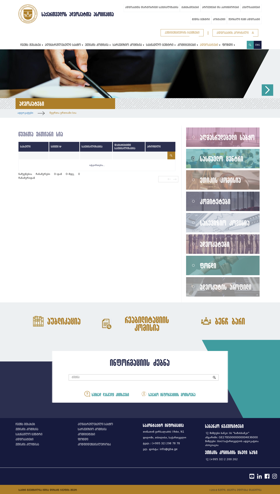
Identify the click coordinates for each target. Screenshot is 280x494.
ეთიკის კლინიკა (27, 444)
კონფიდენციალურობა (94, 444)
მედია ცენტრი (201, 19)
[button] (267, 90)
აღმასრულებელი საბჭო (63, 45)
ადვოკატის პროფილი (226, 287)
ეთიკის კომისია (96, 45)
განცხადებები (190, 7)
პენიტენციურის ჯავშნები (182, 32)
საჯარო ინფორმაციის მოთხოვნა (168, 394)
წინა (169, 179)
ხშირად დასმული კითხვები (106, 394)
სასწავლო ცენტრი (159, 45)
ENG (257, 44)
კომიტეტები (187, 45)
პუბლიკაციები (251, 7)
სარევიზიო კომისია (127, 45)
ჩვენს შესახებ (30, 45)
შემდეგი (175, 179)
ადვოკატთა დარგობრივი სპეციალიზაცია (151, 7)
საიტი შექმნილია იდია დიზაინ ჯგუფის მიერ (47, 490)
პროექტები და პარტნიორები (220, 7)
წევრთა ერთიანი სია (63, 112)
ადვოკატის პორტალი (235, 33)
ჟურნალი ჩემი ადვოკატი (244, 19)
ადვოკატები (209, 45)
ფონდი (227, 45)
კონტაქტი (219, 19)
